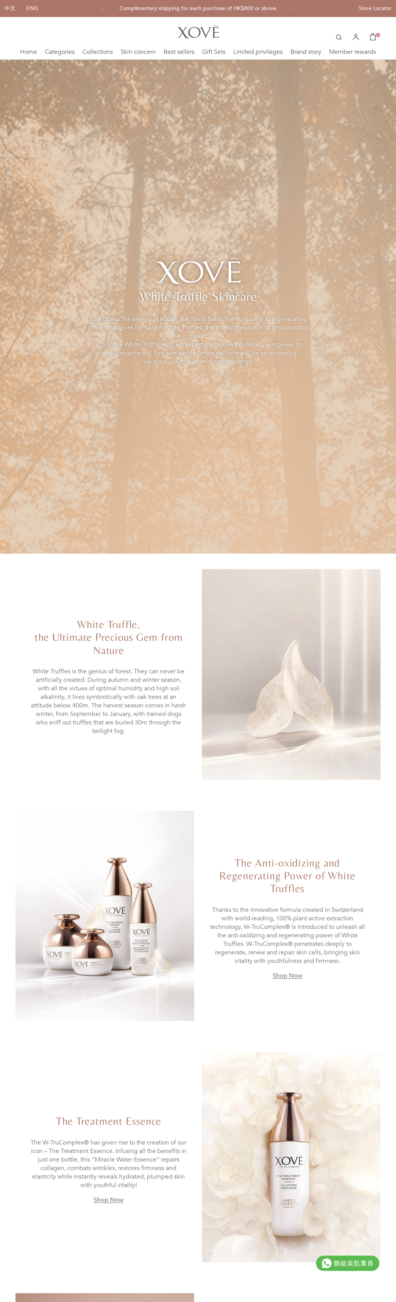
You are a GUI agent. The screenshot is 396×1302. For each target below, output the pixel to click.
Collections (97, 52)
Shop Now (287, 987)
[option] (198, 8)
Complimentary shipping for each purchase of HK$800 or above (198, 8)
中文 (10, 8)
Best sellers (179, 52)
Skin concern (138, 52)
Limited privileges (258, 52)
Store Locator (374, 8)
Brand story (305, 52)
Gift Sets (213, 52)
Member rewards (352, 52)
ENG (32, 8)
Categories (60, 52)
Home (28, 52)
